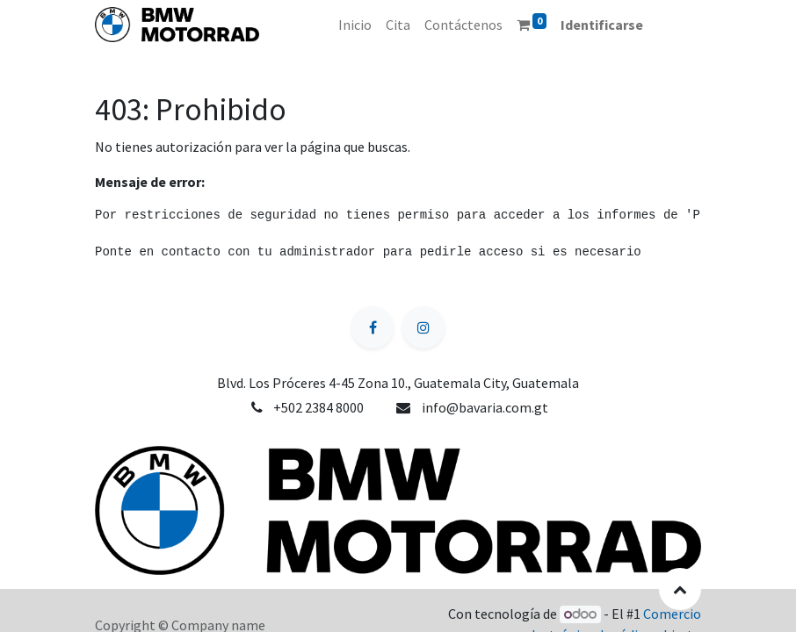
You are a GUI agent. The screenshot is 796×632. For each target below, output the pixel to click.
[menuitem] (355, 24)
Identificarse (602, 24)
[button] (680, 589)
